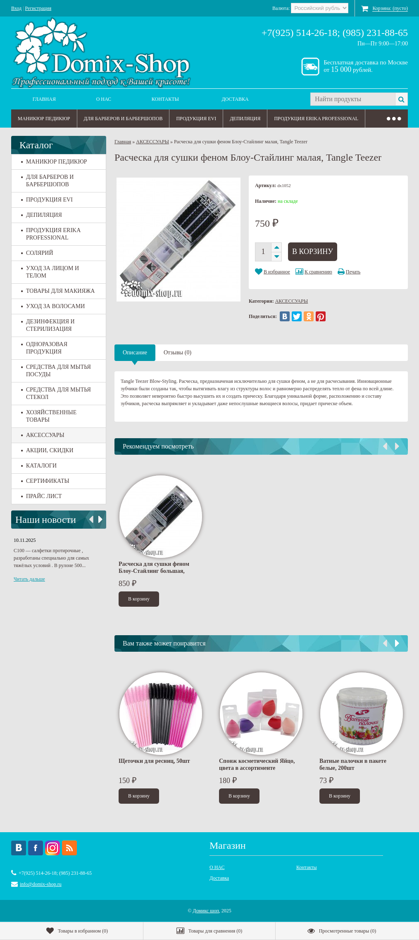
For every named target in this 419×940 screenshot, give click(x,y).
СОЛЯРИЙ (37, 253)
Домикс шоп (206, 911)
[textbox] (352, 99)
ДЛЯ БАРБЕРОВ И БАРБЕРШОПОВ (123, 118)
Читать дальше (29, 579)
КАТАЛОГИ (39, 466)
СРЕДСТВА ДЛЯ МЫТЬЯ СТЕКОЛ (56, 393)
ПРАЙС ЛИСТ (41, 496)
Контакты (165, 99)
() (77, 931)
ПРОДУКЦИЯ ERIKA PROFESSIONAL (316, 118)
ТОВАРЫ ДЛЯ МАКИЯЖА (58, 291)
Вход (16, 8)
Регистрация (38, 8)
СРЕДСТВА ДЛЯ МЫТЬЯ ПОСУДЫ (56, 370)
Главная (44, 99)
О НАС (103, 99)
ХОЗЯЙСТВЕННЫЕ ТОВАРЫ (48, 416)
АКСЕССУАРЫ (42, 435)
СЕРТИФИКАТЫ (45, 481)
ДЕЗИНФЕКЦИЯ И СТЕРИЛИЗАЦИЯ (48, 325)
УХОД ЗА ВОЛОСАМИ (53, 306)
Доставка (235, 99)
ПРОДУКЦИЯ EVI (196, 118)
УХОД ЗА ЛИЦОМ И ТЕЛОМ (50, 272)
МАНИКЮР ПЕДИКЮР (44, 118)
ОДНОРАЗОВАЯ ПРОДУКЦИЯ (44, 348)
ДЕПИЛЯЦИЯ (245, 118)
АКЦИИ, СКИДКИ (47, 450)
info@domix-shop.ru (41, 884)
